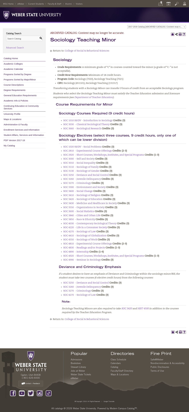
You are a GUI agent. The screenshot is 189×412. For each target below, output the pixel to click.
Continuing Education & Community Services (21, 107)
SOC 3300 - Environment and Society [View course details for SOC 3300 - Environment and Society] (84, 187)
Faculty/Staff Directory (122, 370)
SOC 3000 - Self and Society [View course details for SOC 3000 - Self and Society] (79, 159)
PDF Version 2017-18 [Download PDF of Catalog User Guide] (14, 140)
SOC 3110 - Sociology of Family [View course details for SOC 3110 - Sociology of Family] (81, 167)
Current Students (36, 3)
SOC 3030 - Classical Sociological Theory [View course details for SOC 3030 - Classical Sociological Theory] (86, 124)
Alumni (68, 3)
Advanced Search (15, 47)
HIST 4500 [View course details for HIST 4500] (143, 308)
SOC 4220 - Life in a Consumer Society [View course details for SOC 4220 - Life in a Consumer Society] (85, 227)
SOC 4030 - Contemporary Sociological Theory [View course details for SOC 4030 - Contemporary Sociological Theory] (89, 223)
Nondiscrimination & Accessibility (167, 363)
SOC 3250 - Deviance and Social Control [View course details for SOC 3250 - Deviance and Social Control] (86, 175)
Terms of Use (157, 370)
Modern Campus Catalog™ (123, 408)
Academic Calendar (13, 69)
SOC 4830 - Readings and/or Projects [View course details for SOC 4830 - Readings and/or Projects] (84, 248)
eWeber (20, 3)
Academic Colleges (13, 63)
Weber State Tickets (81, 374)
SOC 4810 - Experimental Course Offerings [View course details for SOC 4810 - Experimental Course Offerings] (87, 244)
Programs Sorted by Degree (17, 74)
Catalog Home (11, 58)
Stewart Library (78, 366)
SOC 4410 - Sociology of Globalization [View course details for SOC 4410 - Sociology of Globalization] (84, 236)
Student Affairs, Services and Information (24, 135)
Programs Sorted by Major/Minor (20, 79)
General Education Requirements (20, 95)
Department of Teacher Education (93, 97)
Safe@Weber (156, 359)
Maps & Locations (12, 119)
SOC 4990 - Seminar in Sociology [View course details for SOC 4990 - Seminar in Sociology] (82, 260)
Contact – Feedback (31, 383)
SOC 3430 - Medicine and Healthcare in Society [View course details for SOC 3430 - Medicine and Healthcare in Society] (90, 203)
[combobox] (156, 27)
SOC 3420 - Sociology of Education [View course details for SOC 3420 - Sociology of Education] (82, 199)
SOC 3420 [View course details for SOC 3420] (126, 308)
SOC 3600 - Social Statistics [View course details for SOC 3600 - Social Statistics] (78, 211)
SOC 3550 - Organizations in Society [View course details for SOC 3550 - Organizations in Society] (84, 207)
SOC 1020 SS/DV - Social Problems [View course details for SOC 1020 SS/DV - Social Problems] (82, 147)
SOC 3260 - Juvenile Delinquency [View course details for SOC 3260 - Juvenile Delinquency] (82, 179)
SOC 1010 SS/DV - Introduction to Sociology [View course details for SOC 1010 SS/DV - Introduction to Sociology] (87, 120)
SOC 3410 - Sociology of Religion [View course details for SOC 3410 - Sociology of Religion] (81, 195)
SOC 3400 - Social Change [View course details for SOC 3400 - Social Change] (78, 191)
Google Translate (108, 401)
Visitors (79, 3)
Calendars (116, 363)
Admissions (76, 359)
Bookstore (76, 363)
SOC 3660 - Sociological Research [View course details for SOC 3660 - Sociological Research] (82, 128)
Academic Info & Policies (16, 100)
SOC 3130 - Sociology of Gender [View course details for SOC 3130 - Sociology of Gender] (81, 171)
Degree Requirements (14, 90)
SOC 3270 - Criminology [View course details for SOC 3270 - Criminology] (77, 183)
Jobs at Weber (78, 370)
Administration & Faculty (16, 124)
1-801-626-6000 (31, 377)
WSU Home (8, 3)
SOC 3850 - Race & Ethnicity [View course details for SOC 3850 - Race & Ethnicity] (79, 219)
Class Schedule (118, 359)
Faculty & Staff (54, 3)
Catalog (114, 366)
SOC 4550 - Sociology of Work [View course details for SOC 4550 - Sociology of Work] (80, 240)
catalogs (59, 408)
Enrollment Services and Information (22, 130)
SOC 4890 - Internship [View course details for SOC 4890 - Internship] (76, 252)
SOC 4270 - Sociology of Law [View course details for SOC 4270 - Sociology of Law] (79, 232)
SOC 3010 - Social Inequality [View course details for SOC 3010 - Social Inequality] (79, 163)
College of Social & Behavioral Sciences (87, 51)
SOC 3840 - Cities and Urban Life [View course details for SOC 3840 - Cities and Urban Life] (81, 215)
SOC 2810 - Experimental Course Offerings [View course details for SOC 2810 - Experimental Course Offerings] (87, 151)
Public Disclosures (159, 366)
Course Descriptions (14, 85)
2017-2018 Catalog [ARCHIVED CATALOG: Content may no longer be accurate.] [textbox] (157, 27)
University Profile (12, 114)
